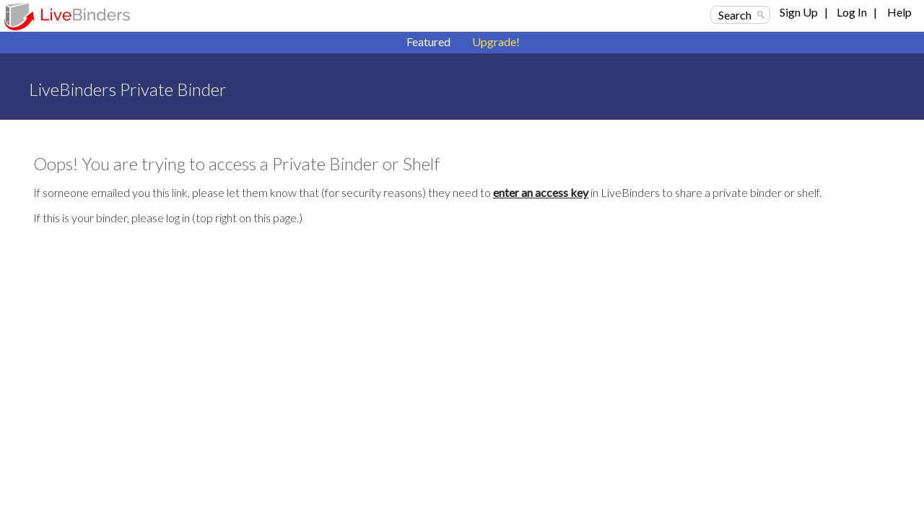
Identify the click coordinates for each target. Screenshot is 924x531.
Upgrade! (496, 41)
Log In (852, 12)
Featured (428, 41)
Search (734, 15)
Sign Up (799, 12)
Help (899, 12)
